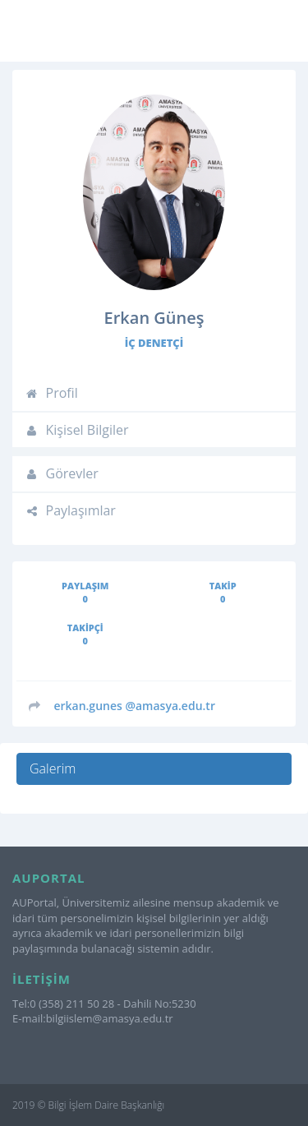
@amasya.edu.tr (134, 705)
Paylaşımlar (70, 510)
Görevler (62, 473)
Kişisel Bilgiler (77, 430)
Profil (51, 393)
